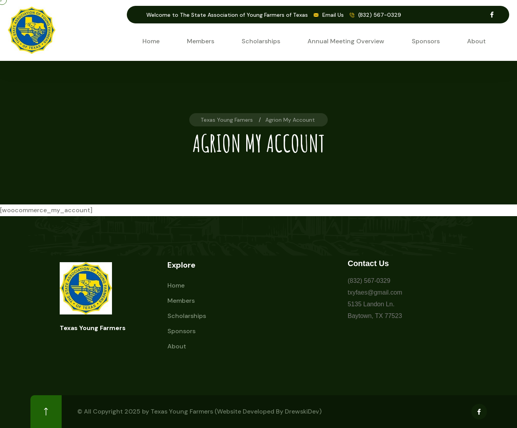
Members (200, 41)
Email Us (333, 14)
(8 (350, 280)
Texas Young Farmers (182, 411)
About (476, 41)
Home (151, 41)
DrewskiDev (302, 411)
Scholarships (261, 41)
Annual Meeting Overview (345, 41)
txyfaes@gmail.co (372, 292)
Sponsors (426, 41)
